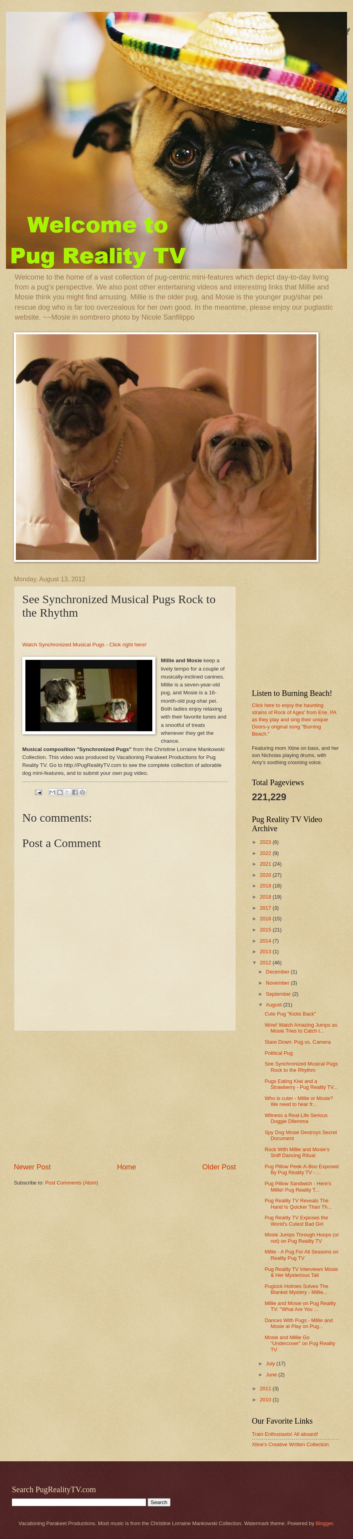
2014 (266, 941)
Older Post (219, 1167)
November (278, 983)
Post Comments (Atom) (71, 1183)
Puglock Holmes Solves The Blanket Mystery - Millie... (296, 1289)
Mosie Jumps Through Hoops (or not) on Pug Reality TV (302, 1238)
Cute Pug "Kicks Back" (290, 1014)
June (272, 1375)
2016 (266, 919)
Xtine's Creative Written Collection (290, 1444)
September (279, 994)
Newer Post (32, 1167)
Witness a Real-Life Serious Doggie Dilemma (296, 1118)
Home (126, 1167)
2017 (266, 908)
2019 (266, 886)
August (274, 1005)
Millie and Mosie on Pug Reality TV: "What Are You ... (300, 1306)
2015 (266, 930)
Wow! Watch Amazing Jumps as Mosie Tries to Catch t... (301, 1028)
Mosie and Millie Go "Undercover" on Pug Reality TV (300, 1343)
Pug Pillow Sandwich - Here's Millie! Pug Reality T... (298, 1186)
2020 (266, 875)
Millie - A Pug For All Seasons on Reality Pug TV (301, 1255)
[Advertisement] (125, 1096)
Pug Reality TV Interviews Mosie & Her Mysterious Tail (301, 1272)
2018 (266, 897)
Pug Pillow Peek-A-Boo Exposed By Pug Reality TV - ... (302, 1169)
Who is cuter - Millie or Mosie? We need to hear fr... (299, 1101)
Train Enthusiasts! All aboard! (285, 1434)
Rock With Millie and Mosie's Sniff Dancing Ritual (297, 1152)
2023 (266, 842)
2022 (266, 853)
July (271, 1364)
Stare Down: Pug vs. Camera (298, 1042)
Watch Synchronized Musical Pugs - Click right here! (84, 645)
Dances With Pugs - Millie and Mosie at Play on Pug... (299, 1323)
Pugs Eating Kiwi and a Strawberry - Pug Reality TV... (301, 1084)
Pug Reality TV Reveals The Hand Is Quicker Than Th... (298, 1203)
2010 (266, 1400)
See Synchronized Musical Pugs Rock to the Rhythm (301, 1067)
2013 (266, 951)
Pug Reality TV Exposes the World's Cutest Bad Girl (296, 1221)
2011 (266, 1388)
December (278, 972)
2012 (266, 963)
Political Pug (279, 1053)
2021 (266, 864)
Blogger (324, 1523)
